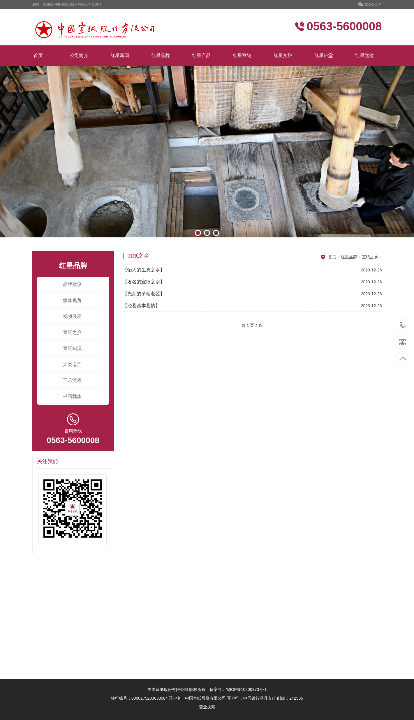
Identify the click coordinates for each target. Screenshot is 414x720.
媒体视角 (72, 300)
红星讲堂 (323, 55)
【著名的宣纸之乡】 (144, 281)
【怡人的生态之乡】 (144, 269)
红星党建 (364, 55)
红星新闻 (119, 55)
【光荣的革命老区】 (144, 293)
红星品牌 (160, 55)
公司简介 (79, 55)
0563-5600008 (403, 325)
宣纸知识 (72, 348)
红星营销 (242, 55)
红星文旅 (283, 55)
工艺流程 (72, 380)
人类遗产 (72, 364)
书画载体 (72, 396)
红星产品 (201, 55)
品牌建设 (72, 284)
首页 (38, 55)
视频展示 (72, 316)
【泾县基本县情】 (141, 305)
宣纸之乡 (72, 332)
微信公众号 (370, 4)
